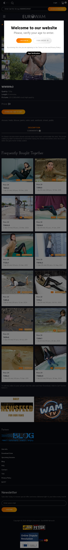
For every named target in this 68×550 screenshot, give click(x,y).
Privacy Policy (55, 47)
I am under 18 (42, 40)
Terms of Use (42, 47)
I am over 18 (24, 40)
